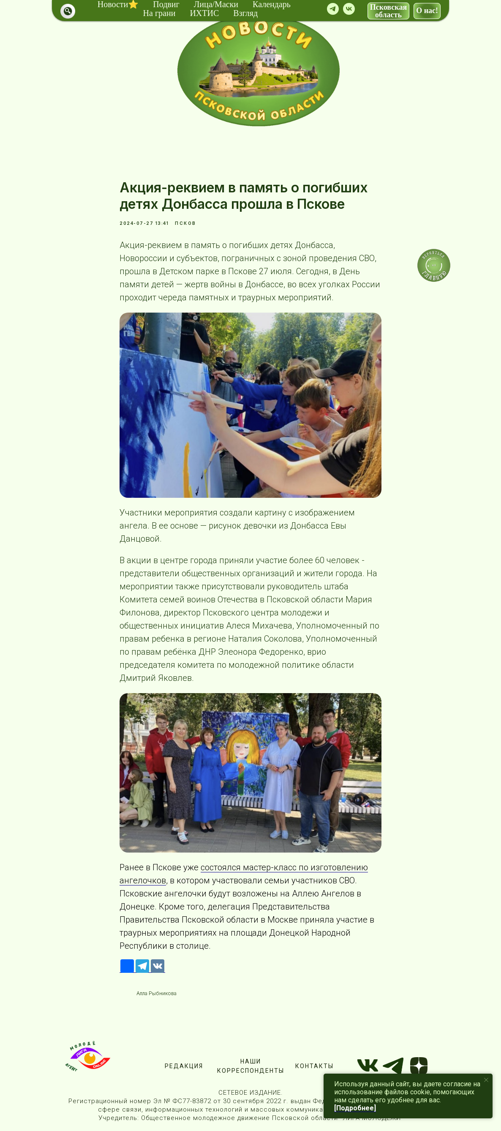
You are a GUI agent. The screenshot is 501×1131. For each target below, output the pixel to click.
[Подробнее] (355, 1108)
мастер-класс (270, 867)
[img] (258, 70)
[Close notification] (486, 1080)
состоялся (222, 867)
